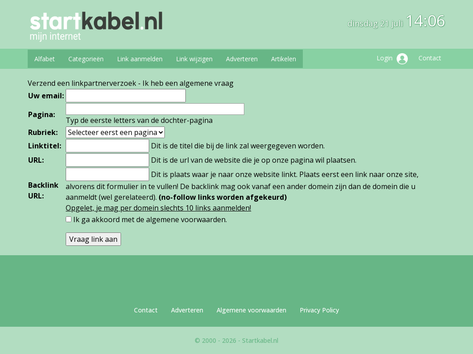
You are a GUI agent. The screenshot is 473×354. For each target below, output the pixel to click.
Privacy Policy (319, 310)
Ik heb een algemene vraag (188, 83)
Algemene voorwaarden (251, 310)
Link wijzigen (194, 59)
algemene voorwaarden (186, 219)
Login (392, 58)
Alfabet (44, 59)
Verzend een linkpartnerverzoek (82, 83)
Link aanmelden (140, 59)
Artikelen (283, 59)
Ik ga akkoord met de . (150, 219)
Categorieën (86, 59)
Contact (430, 58)
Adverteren (242, 59)
